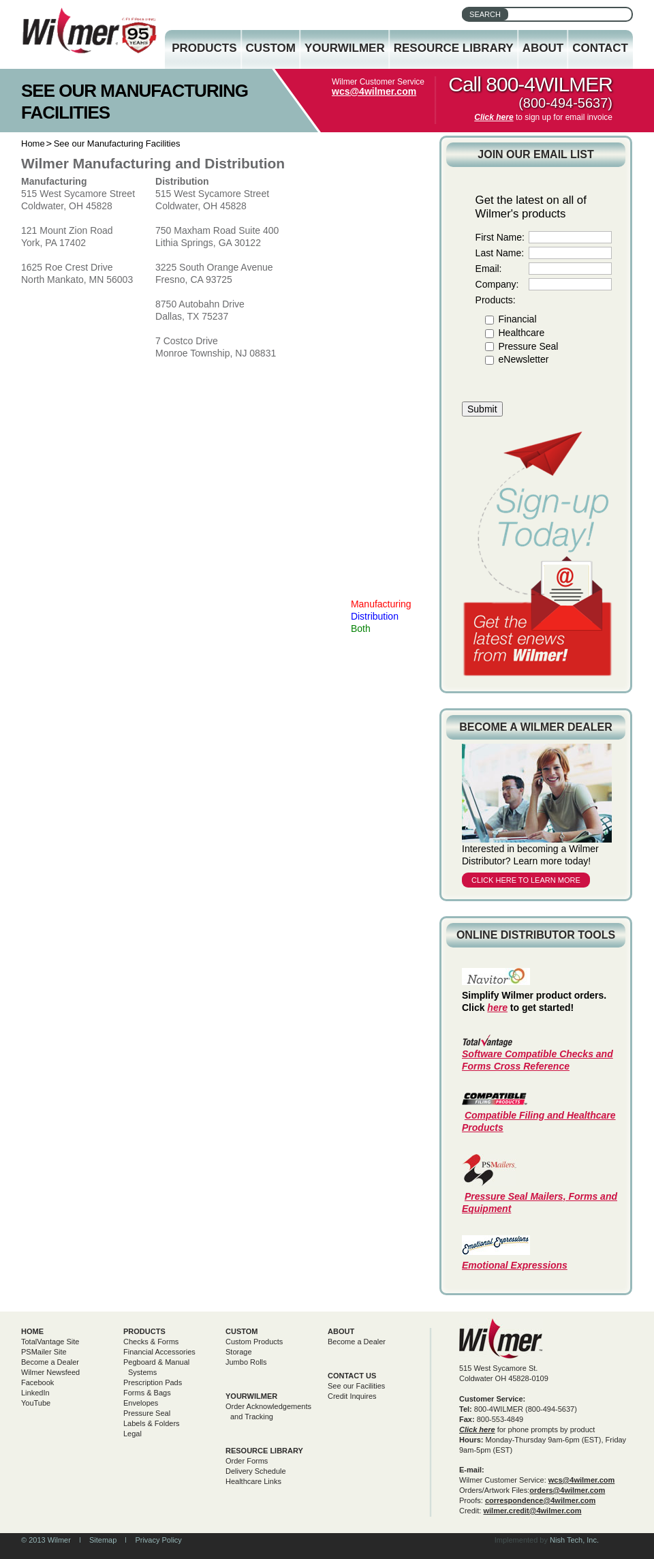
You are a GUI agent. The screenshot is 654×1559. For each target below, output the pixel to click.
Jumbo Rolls (246, 1362)
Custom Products (254, 1341)
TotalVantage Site (50, 1341)
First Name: (500, 237)
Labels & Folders (151, 1423)
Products (204, 48)
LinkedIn (35, 1393)
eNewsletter (523, 359)
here (497, 1007)
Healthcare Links (253, 1481)
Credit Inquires (352, 1396)
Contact (600, 48)
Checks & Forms (150, 1341)
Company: (497, 284)
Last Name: (500, 252)
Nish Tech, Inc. (574, 1540)
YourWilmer (345, 48)
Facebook (37, 1382)
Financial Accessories (159, 1352)
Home (33, 143)
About (543, 48)
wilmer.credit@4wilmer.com (532, 1511)
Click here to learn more (525, 880)
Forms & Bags (147, 1393)
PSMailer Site (44, 1352)
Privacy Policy (158, 1540)
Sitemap (102, 1540)
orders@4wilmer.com (567, 1490)
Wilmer (501, 1338)
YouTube (35, 1403)
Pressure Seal (528, 346)
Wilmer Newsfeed (50, 1372)
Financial (517, 319)
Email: (489, 268)
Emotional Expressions (514, 1265)
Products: (496, 299)
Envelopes (140, 1403)
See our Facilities (356, 1386)
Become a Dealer (50, 1362)
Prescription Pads (152, 1382)
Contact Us (352, 1376)
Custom (271, 48)
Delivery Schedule (255, 1471)
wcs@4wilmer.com (374, 91)
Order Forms (246, 1461)
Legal (132, 1433)
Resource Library (454, 48)
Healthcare (521, 332)
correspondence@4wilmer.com (540, 1500)
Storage (238, 1352)
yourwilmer (251, 1396)
